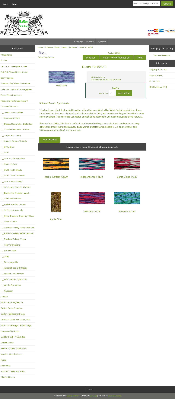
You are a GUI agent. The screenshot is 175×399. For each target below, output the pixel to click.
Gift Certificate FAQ (158, 87)
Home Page (78, 42)
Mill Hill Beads (7, 342)
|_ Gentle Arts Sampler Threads (15, 187)
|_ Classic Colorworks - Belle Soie (16, 124)
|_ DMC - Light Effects (11, 170)
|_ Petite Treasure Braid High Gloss (17, 216)
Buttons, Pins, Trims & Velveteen (15, 83)
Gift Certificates (8, 377)
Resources (90, 42)
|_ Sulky (5, 256)
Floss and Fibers (52, 47)
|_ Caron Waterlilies (10, 118)
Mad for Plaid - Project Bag (13, 337)
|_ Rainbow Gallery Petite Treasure (17, 233)
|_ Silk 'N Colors (8, 250)
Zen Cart (93, 396)
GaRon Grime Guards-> (11, 308)
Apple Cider (56, 219)
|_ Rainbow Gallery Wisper (13, 239)
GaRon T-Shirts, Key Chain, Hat (15, 319)
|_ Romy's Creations (10, 245)
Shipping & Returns (158, 69)
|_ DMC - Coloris (9, 164)
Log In (15, 4)
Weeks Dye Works (69, 47)
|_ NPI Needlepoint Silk (12, 210)
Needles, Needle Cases (11, 354)
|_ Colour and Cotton (11, 135)
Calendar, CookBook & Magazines (16, 89)
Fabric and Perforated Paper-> (14, 101)
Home (5, 4)
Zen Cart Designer (115, 396)
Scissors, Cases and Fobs (12, 371)
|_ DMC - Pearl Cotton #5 (13, 176)
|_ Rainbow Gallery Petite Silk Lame (17, 227)
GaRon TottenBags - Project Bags (16, 325)
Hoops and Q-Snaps (10, 331)
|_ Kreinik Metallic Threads (13, 204)
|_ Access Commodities (12, 112)
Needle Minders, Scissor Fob (14, 348)
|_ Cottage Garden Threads (14, 141)
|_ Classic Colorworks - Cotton (15, 129)
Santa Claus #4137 (127, 177)
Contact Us (154, 81)
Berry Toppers (7, 78)
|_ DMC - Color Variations (13, 158)
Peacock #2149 (127, 211)
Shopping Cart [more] (162, 48)
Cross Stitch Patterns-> (11, 95)
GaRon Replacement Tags (13, 314)
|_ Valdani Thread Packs (12, 273)
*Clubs (4, 60)
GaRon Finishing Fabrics (12, 302)
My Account (102, 42)
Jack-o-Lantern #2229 (56, 177)
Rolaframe (5, 365)
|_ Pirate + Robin (9, 222)
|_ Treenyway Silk (9, 262)
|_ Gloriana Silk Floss (11, 199)
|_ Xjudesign (7, 291)
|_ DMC (5, 152)
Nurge (3, 360)
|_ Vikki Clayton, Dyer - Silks (14, 279)
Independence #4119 (91, 177)
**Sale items (6, 55)
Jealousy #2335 (91, 211)
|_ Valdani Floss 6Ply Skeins (14, 268)
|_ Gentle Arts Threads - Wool (15, 193)
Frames (4, 296)
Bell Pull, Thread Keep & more (14, 72)
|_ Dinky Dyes (7, 147)
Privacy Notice (156, 75)
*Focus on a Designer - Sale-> (14, 66)
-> (9, 106)
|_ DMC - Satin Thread (11, 181)
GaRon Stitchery (73, 396)
